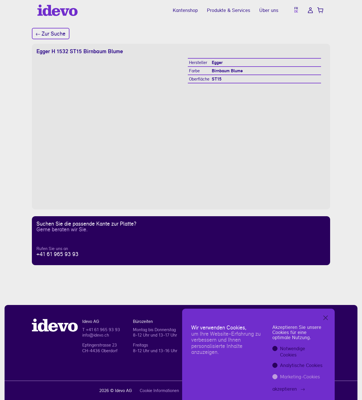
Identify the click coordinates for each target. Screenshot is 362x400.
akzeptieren (288, 389)
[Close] (325, 317)
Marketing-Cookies (300, 377)
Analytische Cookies (301, 365)
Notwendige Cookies (292, 351)
